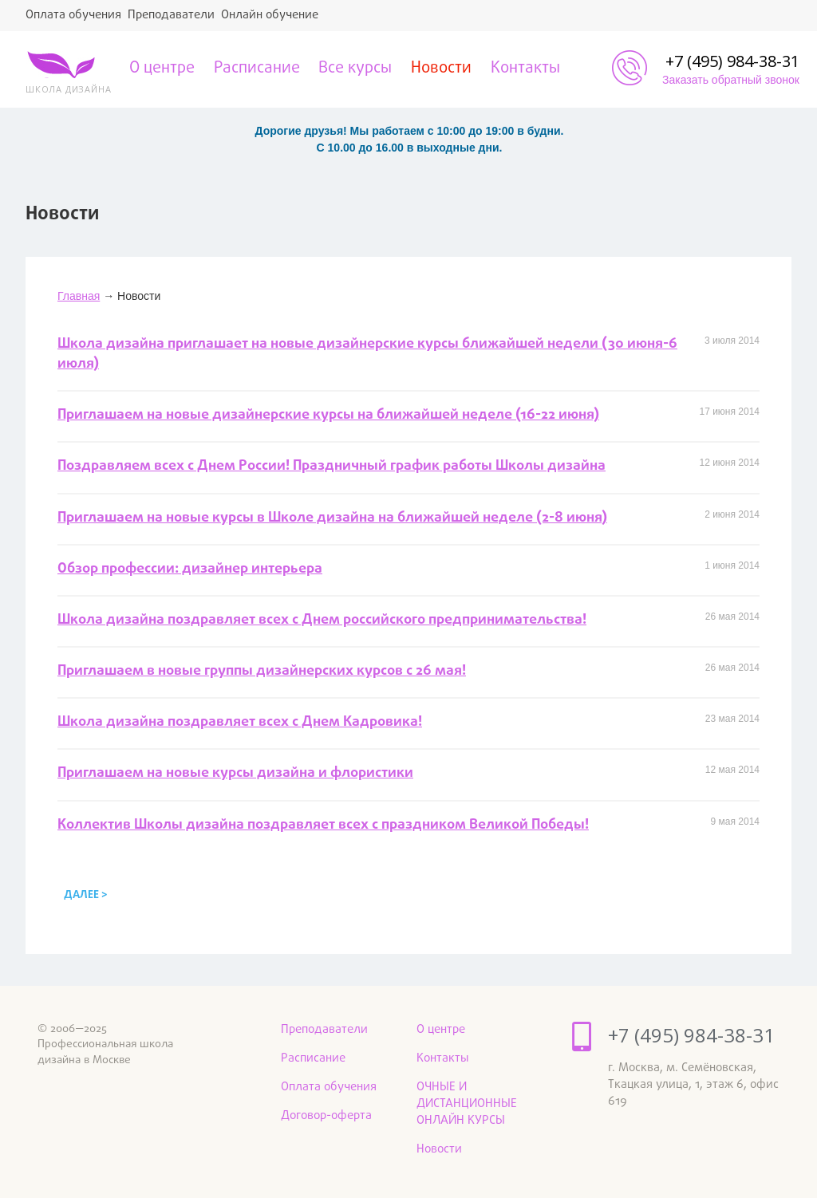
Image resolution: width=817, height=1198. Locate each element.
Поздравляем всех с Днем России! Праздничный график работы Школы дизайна (331, 466)
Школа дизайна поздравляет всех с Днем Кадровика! (239, 722)
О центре (162, 68)
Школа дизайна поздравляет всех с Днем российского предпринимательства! (321, 620)
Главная (78, 296)
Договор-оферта (326, 1116)
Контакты (525, 68)
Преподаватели (171, 15)
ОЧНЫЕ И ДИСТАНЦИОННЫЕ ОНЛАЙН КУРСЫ (466, 1103)
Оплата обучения (73, 15)
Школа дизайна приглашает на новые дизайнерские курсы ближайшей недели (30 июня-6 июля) (367, 354)
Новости (441, 68)
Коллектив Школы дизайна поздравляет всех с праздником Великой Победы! (323, 825)
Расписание (257, 68)
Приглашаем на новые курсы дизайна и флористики (235, 773)
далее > (86, 895)
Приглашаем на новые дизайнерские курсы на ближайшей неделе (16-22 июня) (328, 415)
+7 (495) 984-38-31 (732, 61)
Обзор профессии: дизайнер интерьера (189, 569)
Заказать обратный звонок (730, 79)
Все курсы (355, 68)
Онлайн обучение (269, 15)
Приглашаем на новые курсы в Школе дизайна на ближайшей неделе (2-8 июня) (332, 518)
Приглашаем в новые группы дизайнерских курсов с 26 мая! (261, 671)
